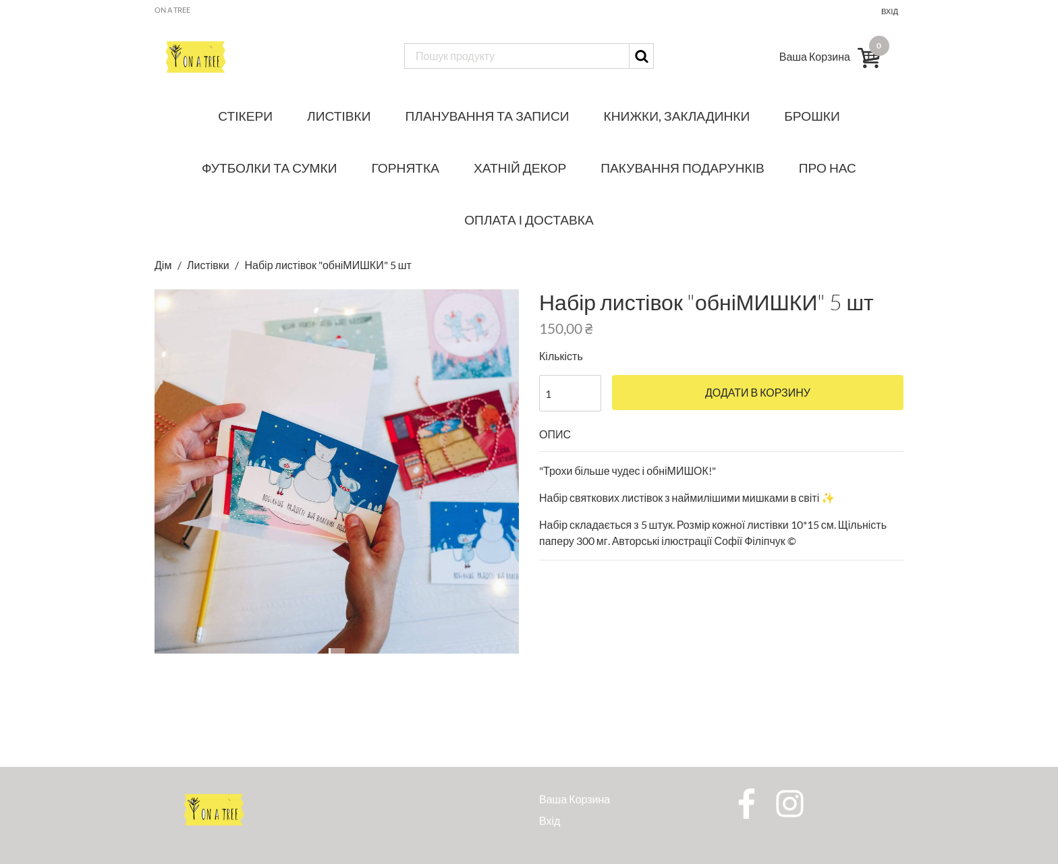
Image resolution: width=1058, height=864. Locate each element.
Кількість (561, 355)
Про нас (827, 167)
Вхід (889, 11)
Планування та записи (487, 115)
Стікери (245, 115)
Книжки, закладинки (677, 115)
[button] (182, 479)
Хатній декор (520, 167)
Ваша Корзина (574, 799)
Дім (164, 264)
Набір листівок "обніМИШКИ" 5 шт (327, 264)
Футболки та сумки (269, 167)
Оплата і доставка (529, 219)
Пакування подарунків (682, 167)
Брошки (811, 115)
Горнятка (405, 167)
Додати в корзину (757, 392)
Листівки (338, 115)
